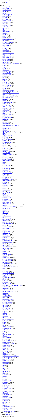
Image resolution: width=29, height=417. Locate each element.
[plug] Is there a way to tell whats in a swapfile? (7, 141)
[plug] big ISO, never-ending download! (6, 168)
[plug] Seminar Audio (4, 143)
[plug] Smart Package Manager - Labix (6, 208)
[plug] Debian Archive (4, 336)
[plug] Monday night (4, 368)
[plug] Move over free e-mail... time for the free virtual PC (8, 95)
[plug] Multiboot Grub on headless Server (6, 121)
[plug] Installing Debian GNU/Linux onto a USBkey (7, 299)
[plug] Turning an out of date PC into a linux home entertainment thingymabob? (10, 63)
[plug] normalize (3, 113)
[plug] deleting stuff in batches (5, 314)
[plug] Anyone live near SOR (5, 16)
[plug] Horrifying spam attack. (5, 19)
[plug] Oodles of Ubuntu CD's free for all (6, 9)
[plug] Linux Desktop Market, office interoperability (7, 309)
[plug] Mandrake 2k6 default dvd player (6, 381)
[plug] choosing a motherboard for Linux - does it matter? (8, 176)
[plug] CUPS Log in (4, 339)
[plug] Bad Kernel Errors (4, 17)
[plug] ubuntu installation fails (5, 157)
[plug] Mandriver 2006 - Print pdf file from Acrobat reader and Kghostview (10, 132)
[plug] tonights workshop (4, 28)
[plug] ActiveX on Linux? (4, 94)
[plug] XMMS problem (4, 92)
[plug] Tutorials (3, 126)
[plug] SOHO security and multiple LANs (6, 20)
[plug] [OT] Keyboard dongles (5, 75)
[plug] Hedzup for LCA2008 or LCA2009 (6, 22)
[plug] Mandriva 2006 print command (6, 131)
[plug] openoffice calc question (5, 280)
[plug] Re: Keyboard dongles (5, 382)
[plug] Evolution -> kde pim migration (6, 81)
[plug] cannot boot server (4, 12)
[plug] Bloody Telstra (4, 13)
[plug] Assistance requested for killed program (7, 61)
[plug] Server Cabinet (4, 11)
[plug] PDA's (3, 29)
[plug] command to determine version (6, 235)
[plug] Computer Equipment (5, 293)
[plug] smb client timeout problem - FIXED (6, 55)
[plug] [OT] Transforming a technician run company (7, 14)
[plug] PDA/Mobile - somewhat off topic (6, 31)
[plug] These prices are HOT (5, 212)
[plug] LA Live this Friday (5, 286)
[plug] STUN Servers (4, 48)
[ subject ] (10, 2)
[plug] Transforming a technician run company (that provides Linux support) (10, 355)
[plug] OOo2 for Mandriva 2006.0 (5, 70)
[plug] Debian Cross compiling (5, 341)
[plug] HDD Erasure (4, 65)
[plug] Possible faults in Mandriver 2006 (6, 152)
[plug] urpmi (3, 66)
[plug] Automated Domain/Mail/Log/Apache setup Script (8, 90)
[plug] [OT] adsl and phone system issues (6, 10)
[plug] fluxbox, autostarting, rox (5, 220)
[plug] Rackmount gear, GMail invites (6, 58)
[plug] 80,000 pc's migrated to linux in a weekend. (7, 21)
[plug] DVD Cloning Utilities (5, 148)
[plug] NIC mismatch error (5, 182)
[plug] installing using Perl (5, 136)
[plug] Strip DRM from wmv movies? (6, 97)
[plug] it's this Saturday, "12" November (6, 231)
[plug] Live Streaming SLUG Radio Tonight (6, 54)
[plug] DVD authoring (4, 338)
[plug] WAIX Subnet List (4, 130)
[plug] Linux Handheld (4, 40)
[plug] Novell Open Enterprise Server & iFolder (7, 27)
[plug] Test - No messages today (5, 26)
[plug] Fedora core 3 (4, 301)
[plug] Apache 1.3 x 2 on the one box (6, 59)
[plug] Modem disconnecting (5, 62)
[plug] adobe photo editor (4, 49)
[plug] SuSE (3, 77)
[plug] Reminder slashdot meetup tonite (6, 354)
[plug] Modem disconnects (5, 134)
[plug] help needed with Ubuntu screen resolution (7, 154)
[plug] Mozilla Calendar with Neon (5, 118)
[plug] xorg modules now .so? (5, 137)
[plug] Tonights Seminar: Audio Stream (6, 346)
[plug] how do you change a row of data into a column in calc (8, 411)
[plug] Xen (3, 120)
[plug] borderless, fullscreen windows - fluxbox (7, 172)
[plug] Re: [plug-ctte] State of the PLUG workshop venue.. (8, 135)
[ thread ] (7, 2)
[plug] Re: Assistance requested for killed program (7, 223)
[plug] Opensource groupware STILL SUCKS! (7, 117)
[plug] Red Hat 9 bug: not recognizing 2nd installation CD (8, 291)
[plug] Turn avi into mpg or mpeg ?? (6, 6)
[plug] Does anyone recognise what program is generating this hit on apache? (10, 206)
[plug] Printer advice (4, 210)
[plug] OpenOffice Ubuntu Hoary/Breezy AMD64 (7, 41)
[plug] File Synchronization (5, 294)
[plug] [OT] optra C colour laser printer (6, 384)
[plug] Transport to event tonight (5, 43)
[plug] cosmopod (3, 23)
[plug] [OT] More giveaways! (5, 311)
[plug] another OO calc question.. (5, 18)
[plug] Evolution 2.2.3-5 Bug (5, 35)
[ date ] (11, 2)
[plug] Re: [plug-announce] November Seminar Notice (8, 53)
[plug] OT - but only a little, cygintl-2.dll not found (7, 112)
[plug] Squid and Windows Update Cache (6, 85)
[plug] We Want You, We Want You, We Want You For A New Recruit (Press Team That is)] (12, 285)
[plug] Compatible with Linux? (5, 234)
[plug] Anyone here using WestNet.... (6, 183)
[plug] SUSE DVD (4, 245)
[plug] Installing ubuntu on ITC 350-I (6, 98)
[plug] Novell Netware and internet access (6, 254)
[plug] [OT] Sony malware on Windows (6, 83)
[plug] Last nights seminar (4, 46)
